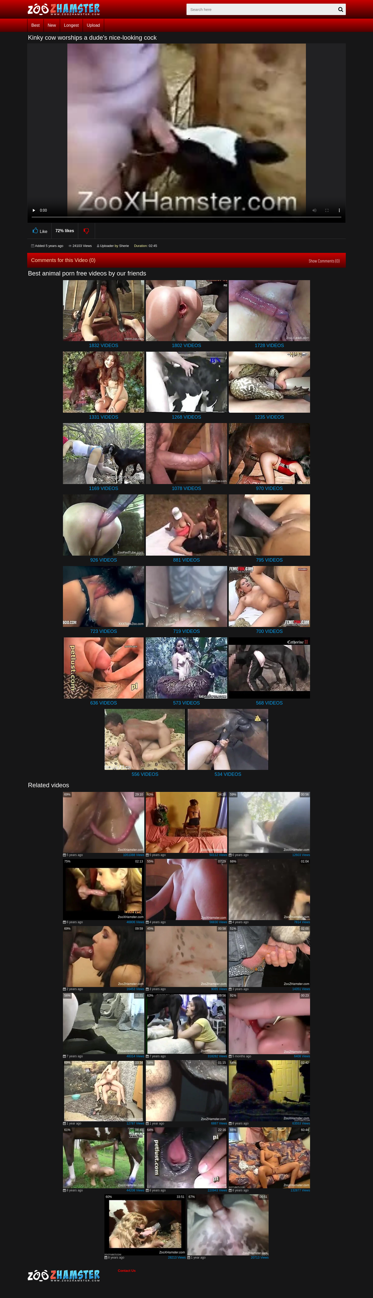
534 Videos (227, 774)
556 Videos (145, 774)
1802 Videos (186, 345)
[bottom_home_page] (72, 1276)
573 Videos (186, 703)
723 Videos (103, 631)
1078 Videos (186, 488)
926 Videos (103, 560)
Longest (71, 25)
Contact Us (127, 1271)
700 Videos (269, 631)
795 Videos (269, 560)
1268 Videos (186, 417)
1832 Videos (103, 345)
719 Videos (186, 631)
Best (35, 25)
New (52, 25)
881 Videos (186, 560)
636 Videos (103, 703)
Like (39, 230)
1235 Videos (269, 417)
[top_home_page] (66, 9)
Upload (93, 25)
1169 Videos (103, 488)
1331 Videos (103, 417)
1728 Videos (269, 345)
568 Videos (269, 703)
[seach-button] (340, 9)
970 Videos (269, 488)
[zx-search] (266, 9)
